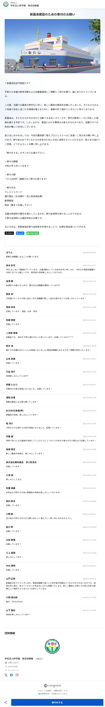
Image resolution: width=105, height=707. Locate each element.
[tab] (8, 242)
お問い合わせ (13, 662)
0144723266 (13, 666)
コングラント (43, 693)
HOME (8, 242)
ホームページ (13, 670)
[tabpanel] (52, 434)
